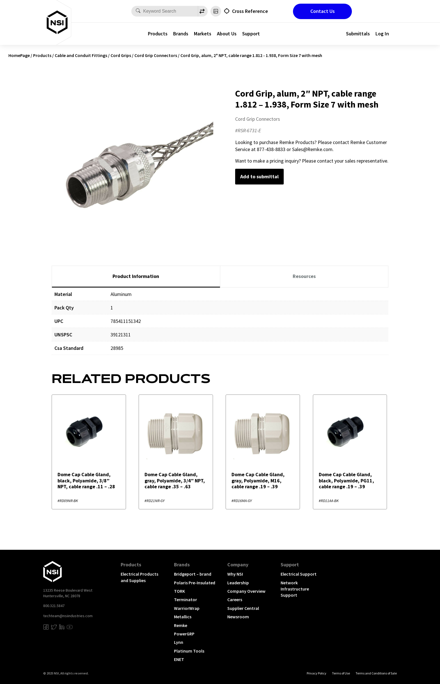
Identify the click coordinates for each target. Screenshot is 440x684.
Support (251, 33)
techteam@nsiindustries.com (68, 615)
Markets (202, 33)
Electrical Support (299, 574)
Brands (180, 33)
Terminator (185, 599)
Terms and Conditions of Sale (376, 673)
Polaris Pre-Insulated (194, 582)
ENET (179, 659)
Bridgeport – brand (192, 574)
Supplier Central (243, 608)
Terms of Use (341, 673)
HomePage (19, 55)
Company (237, 564)
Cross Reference (250, 11)
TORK (179, 591)
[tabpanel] (220, 325)
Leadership (238, 582)
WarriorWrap (187, 608)
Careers (234, 599)
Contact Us (322, 11)
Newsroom (238, 616)
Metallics (182, 616)
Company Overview (246, 591)
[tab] (136, 276)
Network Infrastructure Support (295, 589)
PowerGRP (184, 634)
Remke (180, 625)
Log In (382, 33)
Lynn (178, 642)
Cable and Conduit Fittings (81, 55)
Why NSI (235, 574)
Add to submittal (259, 176)
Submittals (358, 33)
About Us (227, 33)
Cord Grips (121, 55)
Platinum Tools (189, 651)
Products (158, 33)
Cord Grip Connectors (155, 55)
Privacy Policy (316, 673)
